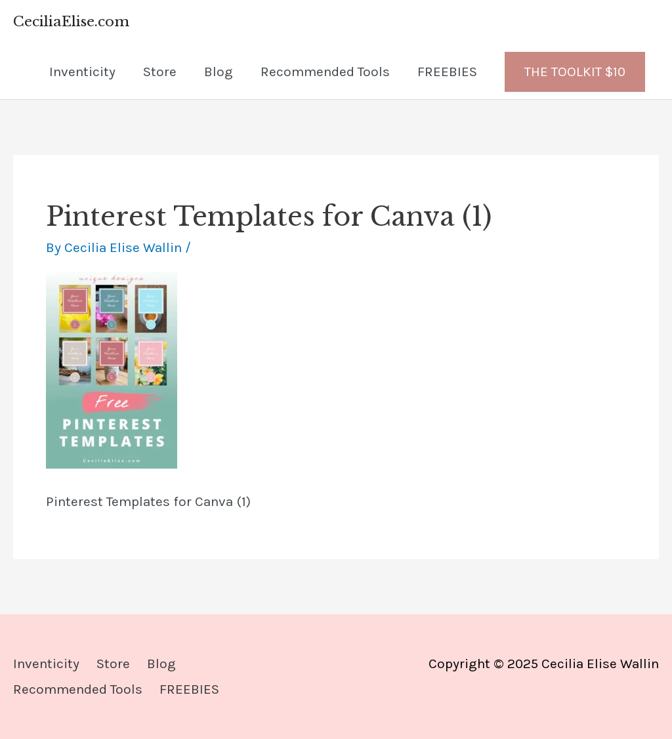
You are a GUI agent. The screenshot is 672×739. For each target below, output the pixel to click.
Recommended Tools (325, 71)
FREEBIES (447, 71)
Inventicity (82, 71)
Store (160, 71)
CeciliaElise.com (71, 21)
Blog (218, 71)
